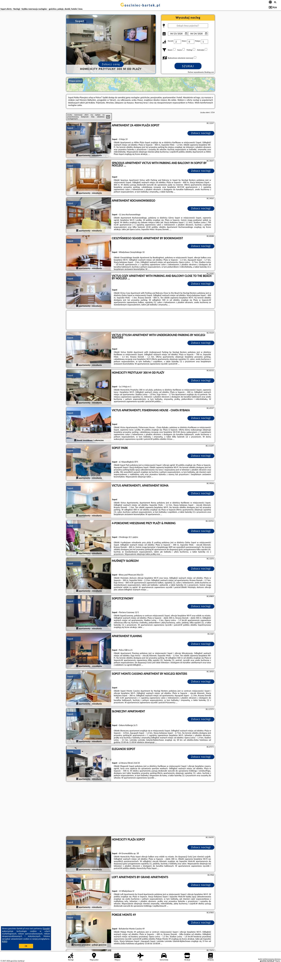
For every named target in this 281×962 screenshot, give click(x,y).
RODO (4, 941)
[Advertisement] (140, 809)
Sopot (70, 128)
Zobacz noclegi (201, 133)
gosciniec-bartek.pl (140, 5)
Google (46, 928)
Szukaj (188, 66)
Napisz (277, 961)
